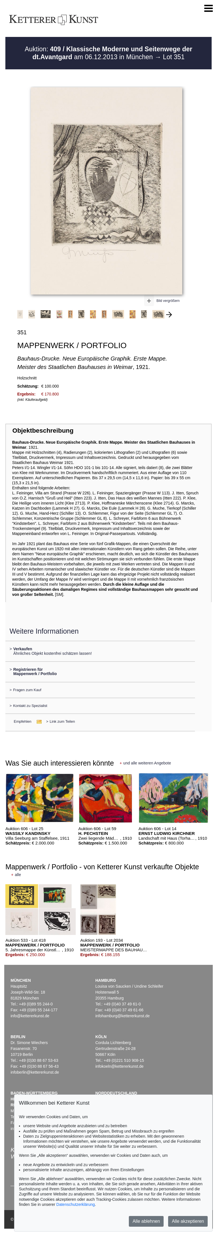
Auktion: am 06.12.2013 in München (108, 53)
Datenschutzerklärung (75, 1204)
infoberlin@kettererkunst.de (34, 1072)
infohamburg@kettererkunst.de (122, 1016)
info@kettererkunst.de (29, 1016)
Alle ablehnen (146, 1221)
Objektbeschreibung (42, 430)
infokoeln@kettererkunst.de (119, 1066)
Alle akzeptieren (188, 1221)
